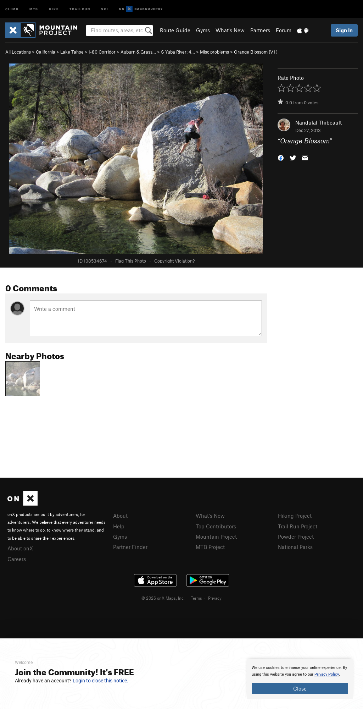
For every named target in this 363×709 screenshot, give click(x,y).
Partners (260, 30)
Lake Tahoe (72, 52)
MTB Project (210, 547)
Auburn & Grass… (138, 52)
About (120, 515)
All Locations (18, 52)
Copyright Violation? (174, 261)
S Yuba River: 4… (178, 52)
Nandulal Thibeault (318, 122)
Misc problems (214, 52)
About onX (20, 548)
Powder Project (296, 536)
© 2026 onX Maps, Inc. (163, 597)
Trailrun (79, 8)
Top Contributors (216, 526)
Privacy (215, 597)
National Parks (295, 547)
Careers (16, 559)
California (45, 52)
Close (300, 688)
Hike (54, 8)
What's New (230, 30)
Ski (104, 8)
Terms (196, 597)
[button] (281, 157)
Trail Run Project (297, 526)
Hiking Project (295, 515)
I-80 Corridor (102, 52)
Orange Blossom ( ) (256, 52)
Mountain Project (216, 536)
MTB (33, 8)
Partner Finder (130, 547)
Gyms (203, 30)
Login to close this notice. (100, 680)
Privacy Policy (326, 674)
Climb (12, 8)
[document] (300, 679)
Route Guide (175, 30)
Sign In (344, 30)
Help (118, 526)
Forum (283, 30)
